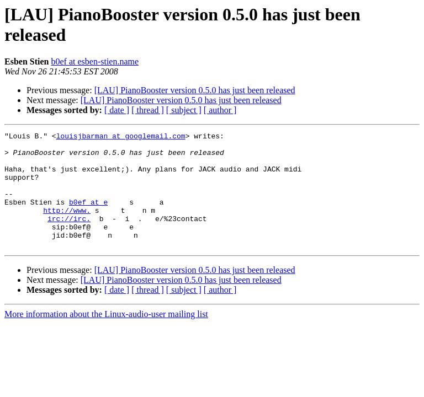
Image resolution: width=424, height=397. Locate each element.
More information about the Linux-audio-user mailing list (106, 337)
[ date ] (116, 110)
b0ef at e (88, 217)
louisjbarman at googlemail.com (121, 137)
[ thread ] (147, 110)
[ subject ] (184, 110)
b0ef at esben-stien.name (95, 61)
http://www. (67, 227)
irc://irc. (69, 237)
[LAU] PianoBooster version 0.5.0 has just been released (194, 90)
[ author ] (220, 110)
